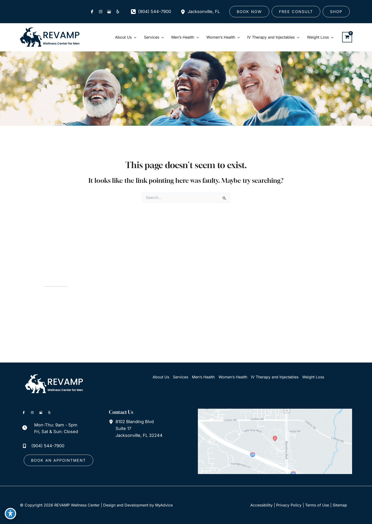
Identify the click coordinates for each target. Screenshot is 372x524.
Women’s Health (233, 377)
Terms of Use (317, 505)
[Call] (151, 11)
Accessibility (261, 505)
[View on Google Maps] (275, 441)
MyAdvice (164, 505)
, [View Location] (204, 11)
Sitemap (340, 505)
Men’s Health (203, 377)
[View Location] (184, 11)
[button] (249, 11)
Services (180, 377)
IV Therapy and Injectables (274, 377)
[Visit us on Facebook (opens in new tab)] (92, 11)
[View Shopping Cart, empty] (347, 37)
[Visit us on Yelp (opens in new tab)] (117, 11)
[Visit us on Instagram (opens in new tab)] (100, 11)
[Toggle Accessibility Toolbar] (10, 513)
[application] (134, 37)
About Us (161, 377)
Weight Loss (313, 377)
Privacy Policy (289, 505)
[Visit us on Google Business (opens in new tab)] (109, 11)
